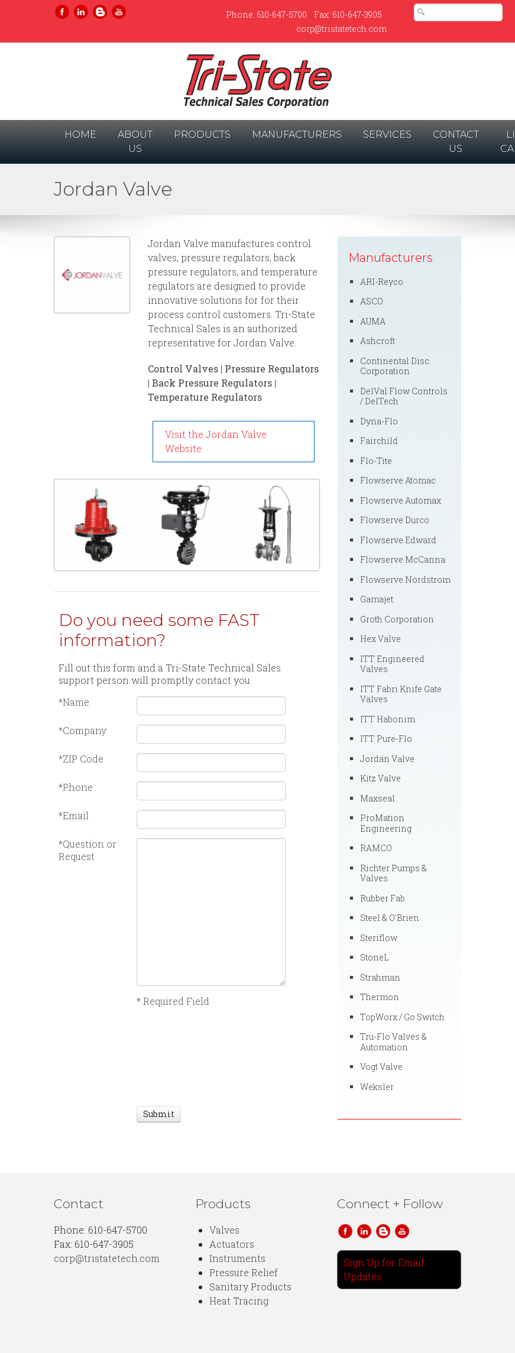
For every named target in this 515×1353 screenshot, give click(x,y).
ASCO (371, 301)
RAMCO (376, 848)
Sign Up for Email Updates (384, 1269)
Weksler (377, 1086)
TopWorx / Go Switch (402, 1017)
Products (202, 134)
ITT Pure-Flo (386, 738)
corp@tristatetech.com (341, 28)
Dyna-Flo (379, 421)
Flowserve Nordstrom (405, 579)
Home (82, 134)
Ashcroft (377, 340)
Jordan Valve (387, 758)
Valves (224, 1230)
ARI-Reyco (381, 281)
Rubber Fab (382, 898)
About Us (135, 141)
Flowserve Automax (400, 500)
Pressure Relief (243, 1272)
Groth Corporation (397, 619)
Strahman (380, 977)
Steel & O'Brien (389, 917)
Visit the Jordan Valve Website (216, 441)
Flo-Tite (376, 460)
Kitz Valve (380, 778)
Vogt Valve (381, 1066)
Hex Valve (380, 638)
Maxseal (377, 798)
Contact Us (456, 141)
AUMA (373, 321)
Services (387, 134)
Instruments (237, 1258)
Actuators (231, 1244)
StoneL (374, 957)
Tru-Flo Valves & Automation (393, 1042)
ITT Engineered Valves (392, 664)
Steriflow (378, 937)
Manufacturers (297, 134)
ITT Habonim (387, 719)
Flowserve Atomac (398, 480)
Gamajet (376, 599)
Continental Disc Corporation (394, 366)
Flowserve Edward (398, 540)
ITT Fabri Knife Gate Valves (401, 694)
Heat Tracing (238, 1300)
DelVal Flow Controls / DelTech (404, 396)
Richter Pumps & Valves (393, 873)
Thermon (379, 996)
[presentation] (180, 1055)
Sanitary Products (250, 1286)
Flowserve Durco (394, 519)
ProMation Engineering (386, 823)
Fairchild (379, 440)
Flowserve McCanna (402, 559)
